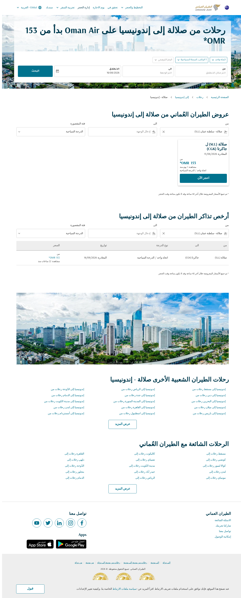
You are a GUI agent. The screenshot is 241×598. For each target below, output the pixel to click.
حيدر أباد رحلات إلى (142, 472)
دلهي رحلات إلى (73, 459)
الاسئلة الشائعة (221, 520)
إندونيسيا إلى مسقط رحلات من (207, 389)
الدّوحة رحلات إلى (72, 466)
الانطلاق (112, 69)
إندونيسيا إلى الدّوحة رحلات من (65, 389)
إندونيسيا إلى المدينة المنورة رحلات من (132, 401)
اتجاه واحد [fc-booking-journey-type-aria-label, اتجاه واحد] (218, 60)
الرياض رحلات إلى (143, 478)
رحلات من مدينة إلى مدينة (133, 563)
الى (168, 69)
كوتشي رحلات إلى (214, 459)
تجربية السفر (62, 7)
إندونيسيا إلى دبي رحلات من (209, 395)
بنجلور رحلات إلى (72, 472)
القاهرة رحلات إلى (72, 453)
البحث (33, 71)
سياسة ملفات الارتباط (122, 589)
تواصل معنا (223, 531)
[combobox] (199, 73)
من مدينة (88, 563)
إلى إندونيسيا (180, 97)
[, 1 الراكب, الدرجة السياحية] (191, 60)
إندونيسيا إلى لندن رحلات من (66, 407)
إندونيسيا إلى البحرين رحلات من (206, 401)
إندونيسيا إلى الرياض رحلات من (136, 389)
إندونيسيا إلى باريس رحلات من (207, 413)
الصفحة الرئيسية (218, 97)
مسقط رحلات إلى (214, 453)
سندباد (47, 7)
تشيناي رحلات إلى (143, 459)
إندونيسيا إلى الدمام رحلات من (65, 395)
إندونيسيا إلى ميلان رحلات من (208, 407)
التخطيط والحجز (129, 7)
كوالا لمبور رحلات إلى (212, 466)
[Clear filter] (161, 131)
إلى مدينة (153, 563)
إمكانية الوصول (221, 536)
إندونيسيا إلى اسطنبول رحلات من (135, 413)
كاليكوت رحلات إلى (142, 453)
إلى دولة (164, 563)
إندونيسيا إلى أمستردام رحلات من (64, 413)
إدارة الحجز (82, 7)
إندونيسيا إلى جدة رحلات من (138, 395)
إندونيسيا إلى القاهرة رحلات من (136, 407)
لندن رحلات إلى (215, 472)
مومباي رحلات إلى (214, 478)
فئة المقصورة (75, 123)
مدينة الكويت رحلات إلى (140, 466)
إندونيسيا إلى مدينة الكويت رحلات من (62, 401)
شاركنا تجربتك (221, 525)
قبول (28, 588)
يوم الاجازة (96, 7)
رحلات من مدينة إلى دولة (106, 563)
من (221, 69)
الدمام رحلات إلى (72, 478)
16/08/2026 (111, 73)
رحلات (197, 97)
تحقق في (110, 7)
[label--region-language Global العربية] (27, 7)
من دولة (76, 563)
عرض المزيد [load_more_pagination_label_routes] (120, 424)
